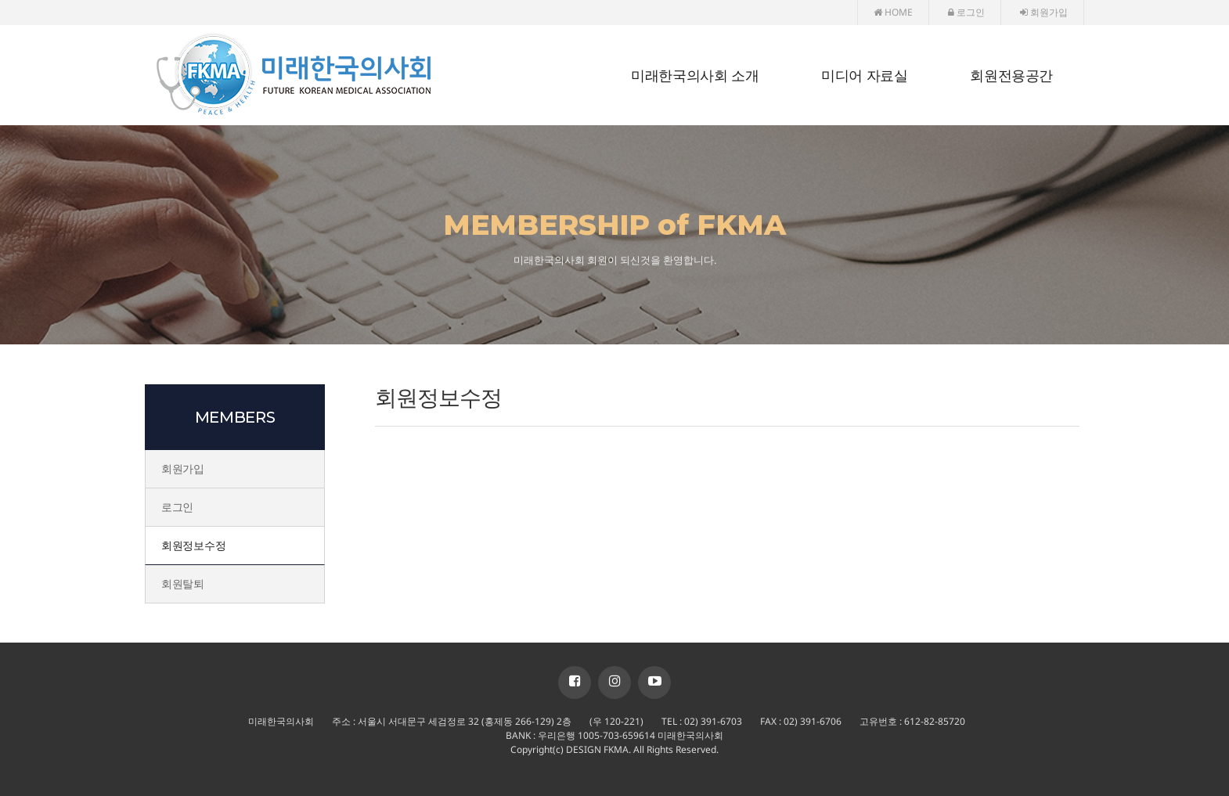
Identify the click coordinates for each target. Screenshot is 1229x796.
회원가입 (1044, 12)
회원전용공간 (1011, 76)
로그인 (966, 12)
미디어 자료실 (864, 76)
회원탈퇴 (182, 583)
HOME (893, 12)
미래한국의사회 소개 (695, 76)
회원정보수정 (193, 545)
